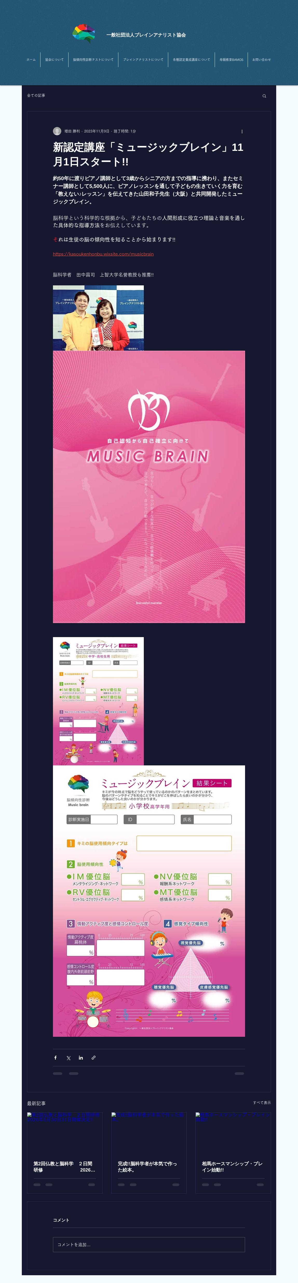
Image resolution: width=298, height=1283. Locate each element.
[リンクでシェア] (93, 1057)
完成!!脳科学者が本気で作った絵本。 (147, 1167)
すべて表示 (262, 1102)
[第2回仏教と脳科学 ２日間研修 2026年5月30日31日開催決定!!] (64, 1133)
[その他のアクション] (242, 131)
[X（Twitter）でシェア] (68, 1057)
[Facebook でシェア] (55, 1057)
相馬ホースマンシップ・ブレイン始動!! (232, 1167)
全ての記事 (36, 95)
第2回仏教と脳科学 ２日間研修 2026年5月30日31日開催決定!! (64, 1167)
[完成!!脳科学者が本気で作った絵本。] (149, 1133)
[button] (264, 96)
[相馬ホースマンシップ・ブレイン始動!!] (233, 1133)
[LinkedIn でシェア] (80, 1057)
